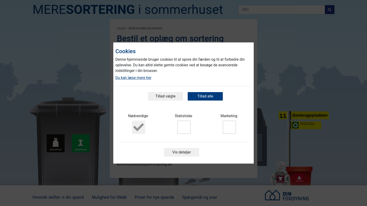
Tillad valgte (165, 96)
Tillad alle (205, 96)
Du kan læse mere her (133, 77)
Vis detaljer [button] (181, 152)
